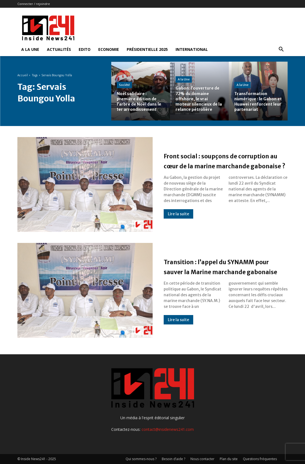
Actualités (59, 49)
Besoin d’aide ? (173, 459)
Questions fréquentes (260, 459)
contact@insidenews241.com (168, 429)
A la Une (30, 49)
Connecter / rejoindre (33, 4)
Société (124, 79)
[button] (281, 50)
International (192, 49)
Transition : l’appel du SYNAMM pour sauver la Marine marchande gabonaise (224, 266)
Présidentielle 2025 (147, 49)
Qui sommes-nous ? (141, 459)
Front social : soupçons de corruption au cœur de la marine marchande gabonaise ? (224, 160)
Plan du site (229, 459)
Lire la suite (178, 223)
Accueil (22, 75)
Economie (108, 49)
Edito (85, 49)
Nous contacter (202, 459)
